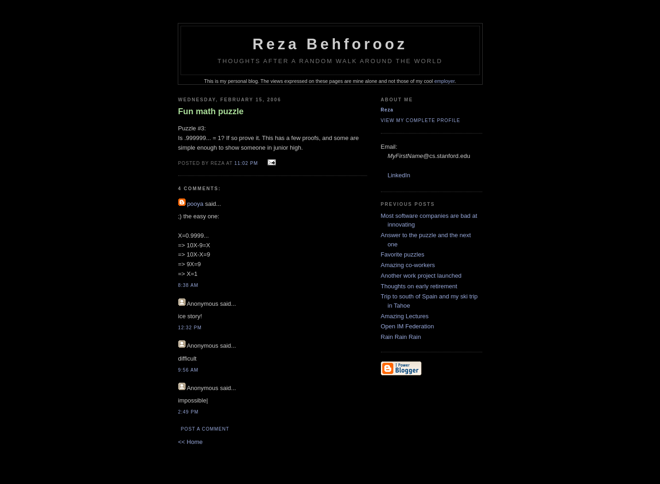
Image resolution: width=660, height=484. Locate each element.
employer (444, 81)
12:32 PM (190, 327)
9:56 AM (188, 370)
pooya (195, 203)
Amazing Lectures (405, 316)
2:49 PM (188, 411)
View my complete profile (421, 120)
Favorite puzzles (403, 254)
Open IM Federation (407, 326)
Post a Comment (205, 429)
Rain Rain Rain (401, 336)
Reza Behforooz (330, 44)
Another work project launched (421, 275)
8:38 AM (188, 285)
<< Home (190, 441)
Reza (387, 109)
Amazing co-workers (408, 265)
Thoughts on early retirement (419, 286)
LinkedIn (399, 175)
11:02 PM (246, 163)
